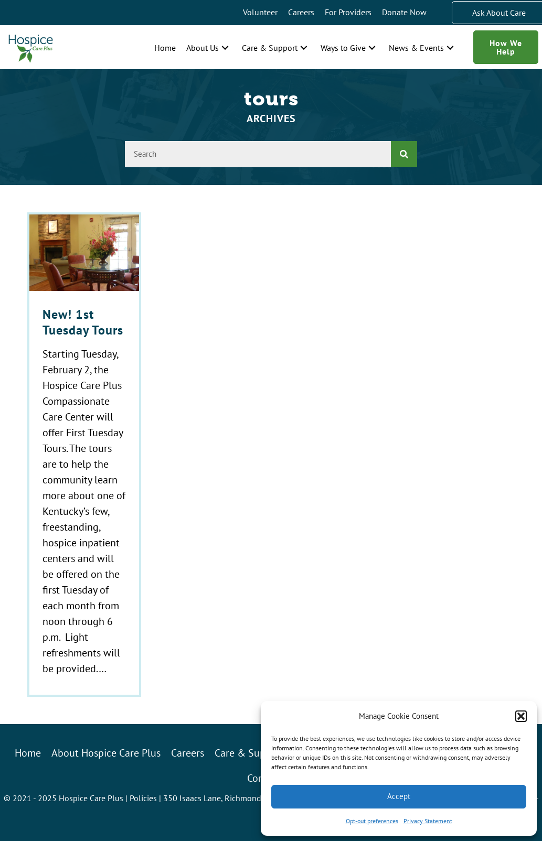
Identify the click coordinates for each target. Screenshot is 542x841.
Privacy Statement (427, 821)
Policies (143, 798)
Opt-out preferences (372, 821)
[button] (521, 716)
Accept (398, 796)
